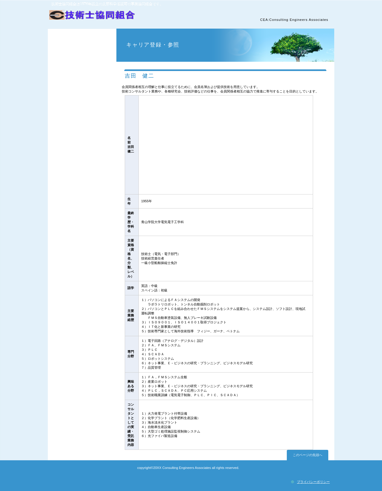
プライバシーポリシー (313, 482)
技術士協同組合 (118, 18)
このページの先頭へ (307, 455)
